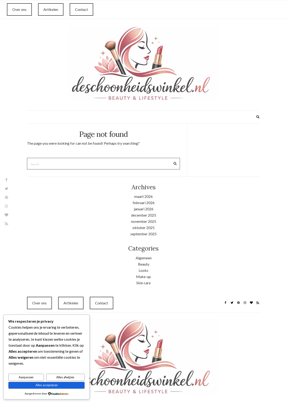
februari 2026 (144, 202)
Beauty (143, 264)
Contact (81, 9)
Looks (143, 270)
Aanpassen (26, 377)
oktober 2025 (143, 227)
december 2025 (143, 215)
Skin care (143, 283)
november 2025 (143, 221)
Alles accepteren (47, 385)
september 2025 (143, 234)
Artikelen (50, 9)
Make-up (143, 276)
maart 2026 (143, 196)
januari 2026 (143, 209)
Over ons (19, 9)
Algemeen (144, 258)
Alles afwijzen (65, 377)
